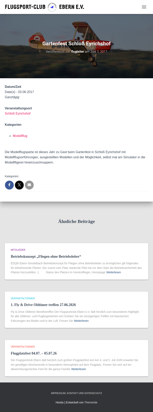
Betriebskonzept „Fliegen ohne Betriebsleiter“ (46, 256)
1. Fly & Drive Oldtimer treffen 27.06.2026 (43, 305)
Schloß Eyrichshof (17, 113)
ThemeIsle (90, 402)
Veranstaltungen (23, 298)
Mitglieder (18, 250)
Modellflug (20, 136)
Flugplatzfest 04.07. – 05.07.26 (34, 353)
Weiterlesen (113, 272)
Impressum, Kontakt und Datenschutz (76, 393)
